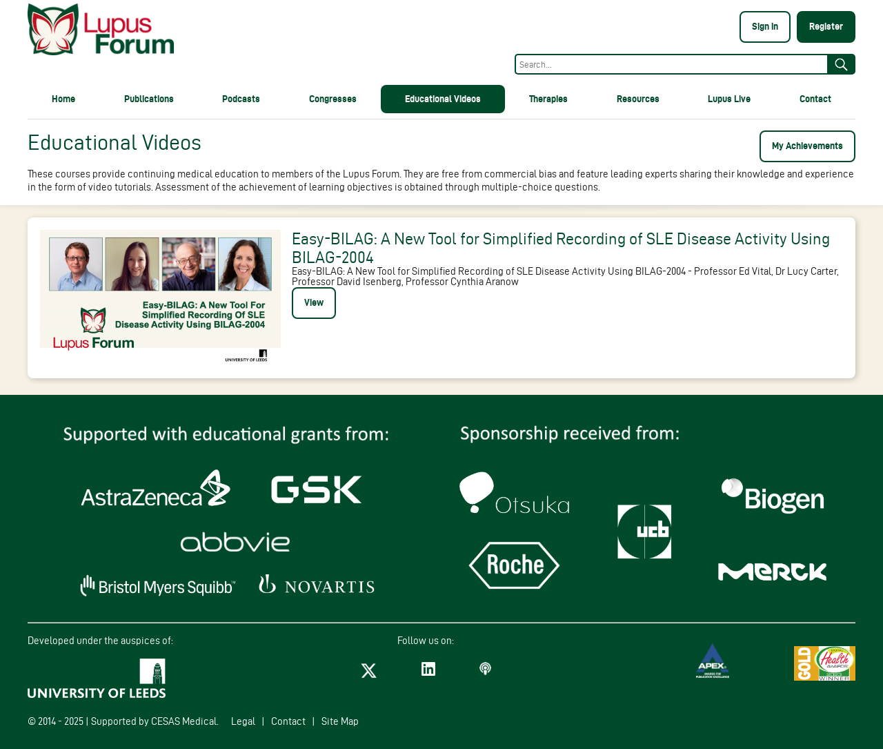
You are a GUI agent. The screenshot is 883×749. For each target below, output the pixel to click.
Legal (243, 721)
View (314, 302)
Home (63, 98)
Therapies (548, 98)
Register (826, 26)
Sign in (765, 26)
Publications (149, 98)
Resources (638, 98)
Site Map (340, 721)
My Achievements (807, 145)
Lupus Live (729, 98)
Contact (815, 98)
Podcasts (241, 98)
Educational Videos (443, 98)
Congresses (333, 98)
